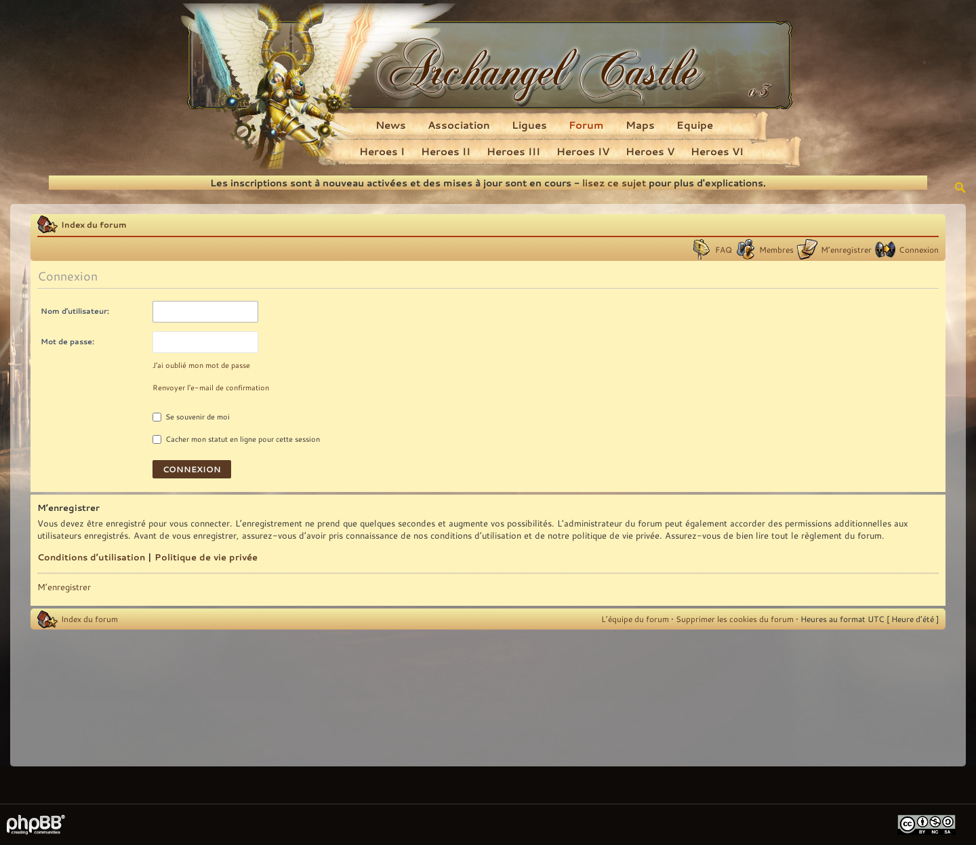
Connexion (919, 249)
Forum (586, 124)
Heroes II (445, 151)
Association (459, 124)
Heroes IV (582, 151)
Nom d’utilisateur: (75, 311)
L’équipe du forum (635, 618)
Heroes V (650, 151)
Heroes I (382, 151)
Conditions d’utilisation (91, 557)
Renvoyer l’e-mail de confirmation (210, 387)
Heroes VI (717, 151)
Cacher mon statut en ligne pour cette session (236, 439)
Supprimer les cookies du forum (735, 618)
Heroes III (513, 151)
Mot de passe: (67, 341)
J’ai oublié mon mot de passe (201, 365)
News (390, 124)
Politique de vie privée (206, 557)
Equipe (694, 124)
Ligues (529, 124)
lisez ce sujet (614, 182)
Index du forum (94, 224)
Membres (776, 249)
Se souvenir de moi (191, 416)
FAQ (723, 249)
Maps (640, 124)
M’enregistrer (846, 249)
